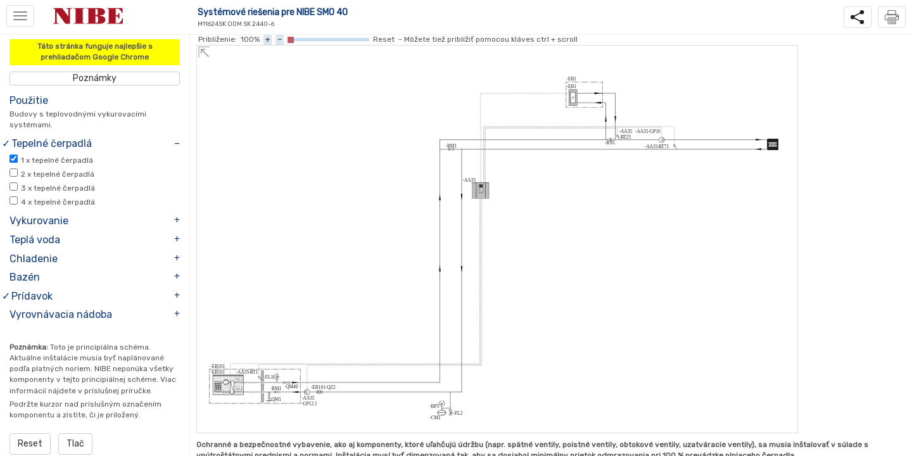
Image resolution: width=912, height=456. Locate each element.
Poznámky (95, 78)
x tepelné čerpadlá (57, 160)
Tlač (75, 443)
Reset (30, 443)
